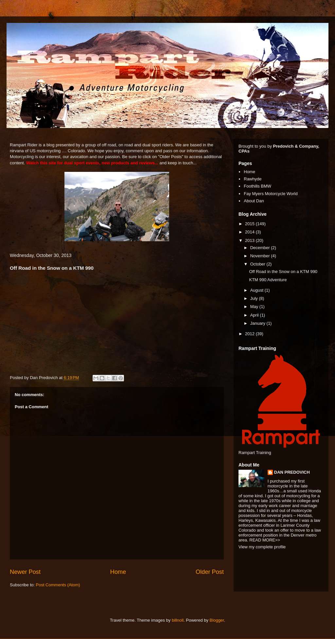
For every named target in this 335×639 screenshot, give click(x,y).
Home (118, 572)
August (257, 290)
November (260, 255)
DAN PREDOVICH (292, 472)
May (254, 306)
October (258, 264)
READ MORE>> (264, 540)
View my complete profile (262, 546)
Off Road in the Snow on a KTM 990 (283, 271)
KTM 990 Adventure (268, 279)
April (255, 315)
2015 (250, 223)
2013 (250, 240)
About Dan (254, 200)
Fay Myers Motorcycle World (270, 193)
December (260, 247)
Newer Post (25, 572)
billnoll (178, 620)
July (254, 298)
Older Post (210, 572)
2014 (250, 231)
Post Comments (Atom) (58, 584)
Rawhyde (252, 178)
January (258, 323)
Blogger (217, 620)
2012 (250, 333)
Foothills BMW (257, 186)
